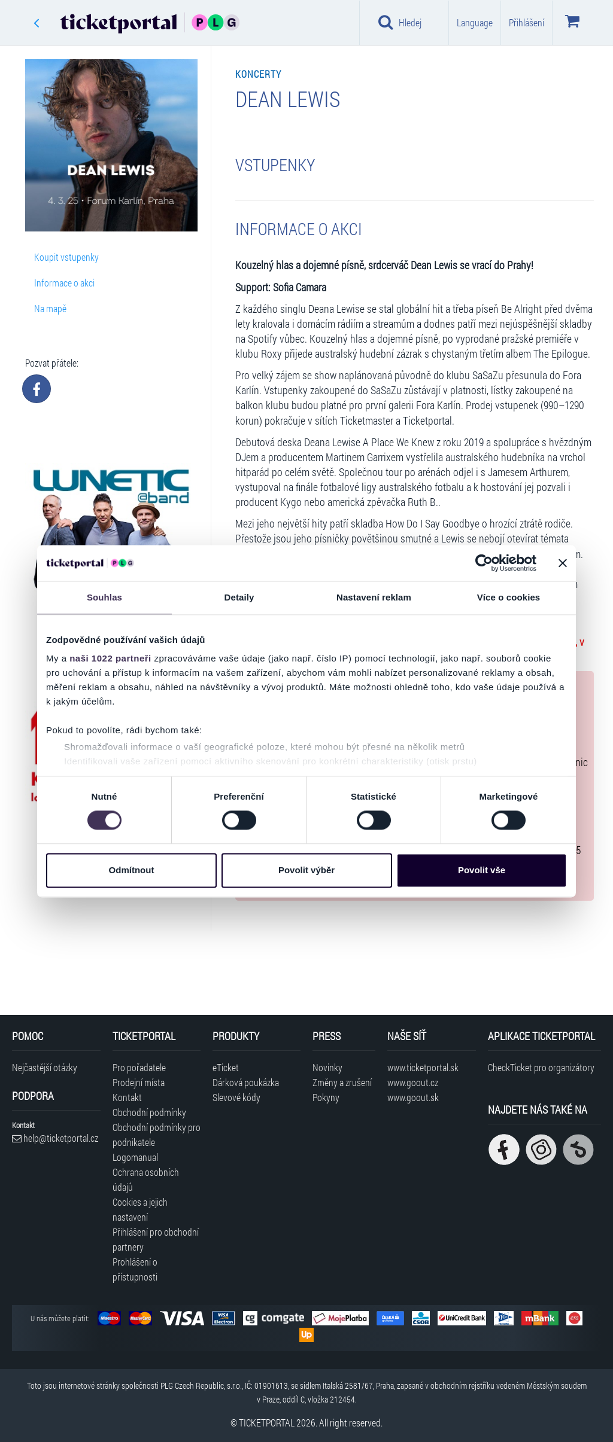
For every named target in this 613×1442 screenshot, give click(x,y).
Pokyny (325, 1097)
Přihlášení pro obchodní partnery (156, 1239)
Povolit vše (481, 870)
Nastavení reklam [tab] (373, 597)
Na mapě (50, 308)
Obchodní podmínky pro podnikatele (157, 1134)
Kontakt (127, 1097)
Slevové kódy (236, 1097)
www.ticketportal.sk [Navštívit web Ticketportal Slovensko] (423, 1067)
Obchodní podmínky (149, 1112)
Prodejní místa (139, 1082)
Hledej (399, 22)
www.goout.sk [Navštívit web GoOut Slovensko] (413, 1097)
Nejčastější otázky (44, 1067)
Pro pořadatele (139, 1067)
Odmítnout (131, 870)
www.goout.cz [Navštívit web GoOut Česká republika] (412, 1082)
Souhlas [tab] (104, 597)
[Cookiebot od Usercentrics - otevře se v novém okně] (484, 563)
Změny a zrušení (342, 1082)
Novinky (327, 1067)
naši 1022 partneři (110, 658)
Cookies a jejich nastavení (140, 1209)
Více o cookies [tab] (509, 597)
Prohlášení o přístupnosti (135, 1269)
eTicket (226, 1067)
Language (475, 22)
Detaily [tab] (239, 597)
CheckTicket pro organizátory (541, 1067)
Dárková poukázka (246, 1082)
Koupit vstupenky (66, 257)
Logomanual (135, 1157)
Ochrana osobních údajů (146, 1179)
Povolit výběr (306, 870)
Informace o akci (64, 282)
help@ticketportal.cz (55, 1138)
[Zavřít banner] (563, 563)
